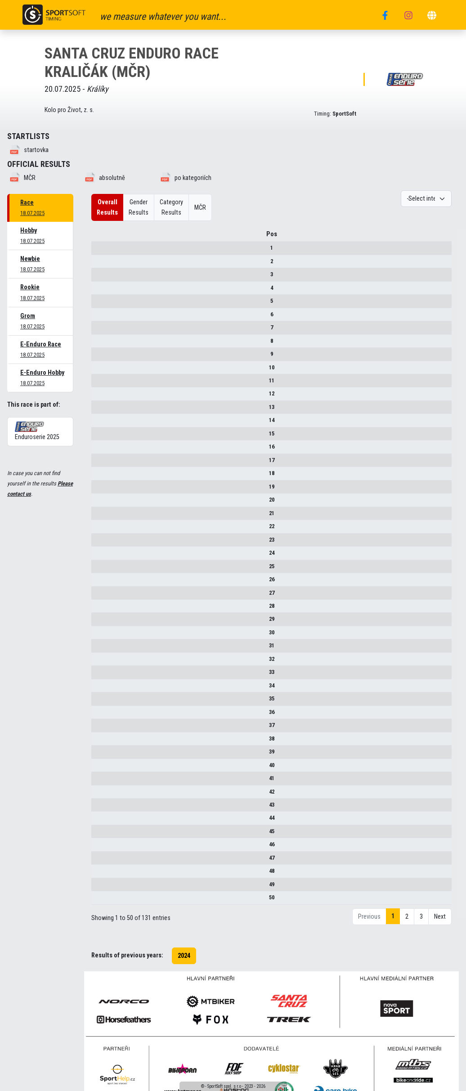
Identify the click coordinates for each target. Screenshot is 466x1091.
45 (98, 834)
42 (98, 794)
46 (98, 847)
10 (98, 370)
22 (98, 529)
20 (98, 502)
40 (98, 768)
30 (98, 635)
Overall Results (107, 207)
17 (98, 463)
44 (98, 821)
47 (98, 861)
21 (98, 516)
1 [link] (392, 919)
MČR (200, 207)
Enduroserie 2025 (37, 431)
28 (98, 609)
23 (98, 542)
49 (98, 887)
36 (98, 715)
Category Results (171, 207)
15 (98, 436)
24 (98, 555)
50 (98, 900)
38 (98, 741)
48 (98, 874)
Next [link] (440, 920)
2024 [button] (184, 959)
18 (98, 476)
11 (98, 383)
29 (98, 622)
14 (98, 423)
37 (98, 728)
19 (98, 489)
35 (98, 701)
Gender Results (138, 207)
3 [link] (421, 920)
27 (98, 596)
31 (98, 648)
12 (98, 397)
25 (98, 569)
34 (98, 688)
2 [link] (406, 920)
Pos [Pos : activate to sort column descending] (98, 237)
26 (98, 582)
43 (98, 807)
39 (98, 754)
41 (98, 781)
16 (98, 449)
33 (98, 675)
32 (98, 662)
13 (98, 410)
